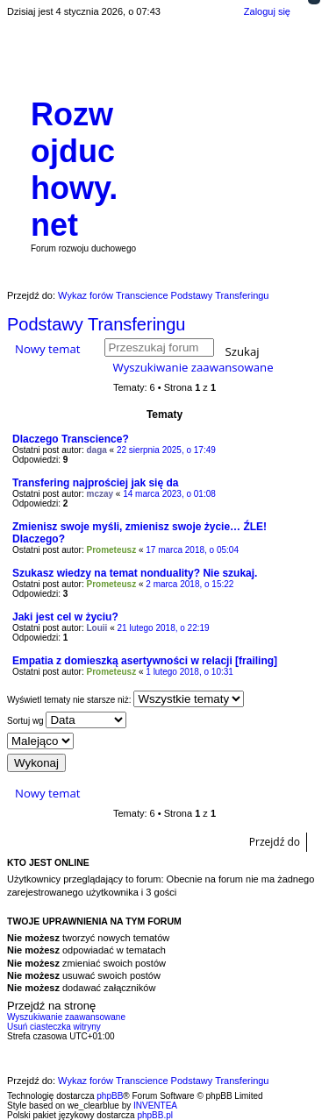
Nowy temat (47, 349)
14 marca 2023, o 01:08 (169, 494)
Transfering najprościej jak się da (95, 483)
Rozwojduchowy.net (74, 169)
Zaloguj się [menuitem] (267, 11)
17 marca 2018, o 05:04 (192, 550)
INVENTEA (155, 1105)
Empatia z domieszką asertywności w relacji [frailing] (144, 661)
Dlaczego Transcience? (70, 439)
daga (97, 450)
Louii (97, 628)
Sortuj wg (66, 720)
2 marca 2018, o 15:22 (189, 584)
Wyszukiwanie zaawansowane (192, 367)
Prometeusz (112, 550)
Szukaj (242, 350)
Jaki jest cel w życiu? (65, 617)
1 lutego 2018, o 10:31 (189, 672)
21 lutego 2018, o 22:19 (164, 628)
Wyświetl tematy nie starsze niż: (125, 699)
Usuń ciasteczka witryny (54, 1026)
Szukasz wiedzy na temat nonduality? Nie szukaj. (134, 573)
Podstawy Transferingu (96, 324)
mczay (100, 494)
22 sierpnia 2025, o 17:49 (166, 450)
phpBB (110, 1096)
